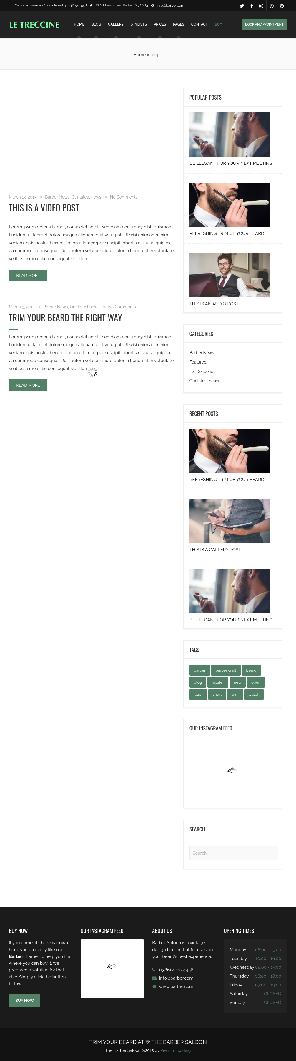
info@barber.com (170, 5)
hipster (218, 682)
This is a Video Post (44, 207)
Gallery (116, 24)
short (217, 694)
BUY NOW (24, 1000)
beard (251, 670)
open (255, 682)
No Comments (123, 197)
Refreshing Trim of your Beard (226, 233)
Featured (198, 362)
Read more (28, 275)
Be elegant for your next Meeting (230, 163)
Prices (160, 24)
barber (200, 670)
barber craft (225, 670)
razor (198, 694)
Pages (178, 24)
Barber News (57, 197)
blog (198, 682)
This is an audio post (214, 304)
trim (235, 694)
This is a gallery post (215, 549)
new (238, 682)
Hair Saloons (201, 371)
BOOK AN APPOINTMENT (264, 24)
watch (254, 694)
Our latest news (86, 197)
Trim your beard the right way (65, 317)
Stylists (139, 24)
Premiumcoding (175, 1050)
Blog (96, 24)
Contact (199, 24)
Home (79, 24)
